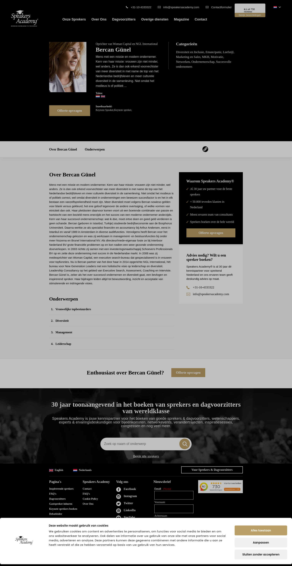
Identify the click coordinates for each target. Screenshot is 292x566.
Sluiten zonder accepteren (261, 556)
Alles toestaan (261, 532)
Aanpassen (261, 544)
